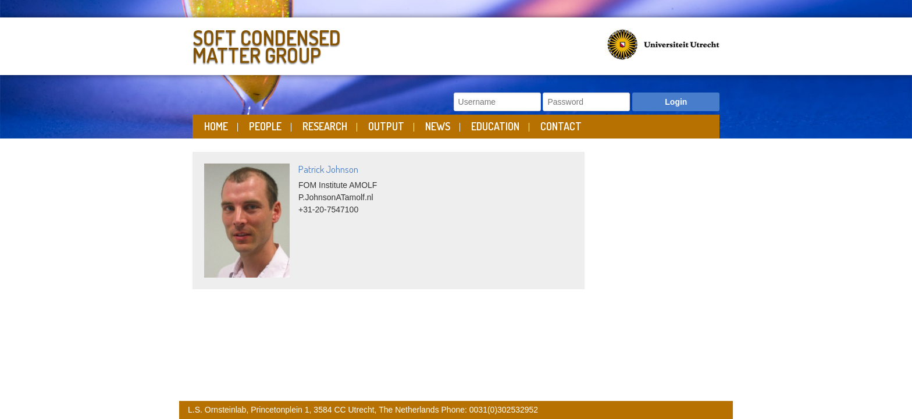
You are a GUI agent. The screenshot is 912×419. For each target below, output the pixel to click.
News (437, 126)
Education (495, 126)
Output (386, 126)
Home (216, 126)
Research (324, 126)
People (265, 126)
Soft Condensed (321, 43)
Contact (561, 126)
